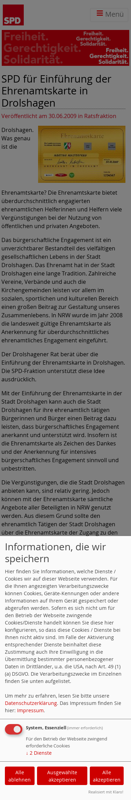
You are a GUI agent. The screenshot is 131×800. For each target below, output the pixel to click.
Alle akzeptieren (107, 776)
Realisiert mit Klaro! (105, 791)
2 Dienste (39, 752)
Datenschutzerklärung (31, 703)
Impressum (30, 710)
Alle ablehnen (19, 776)
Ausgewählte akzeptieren (62, 776)
